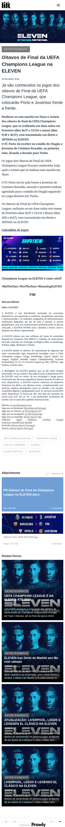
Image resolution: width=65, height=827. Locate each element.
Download (56, 508)
